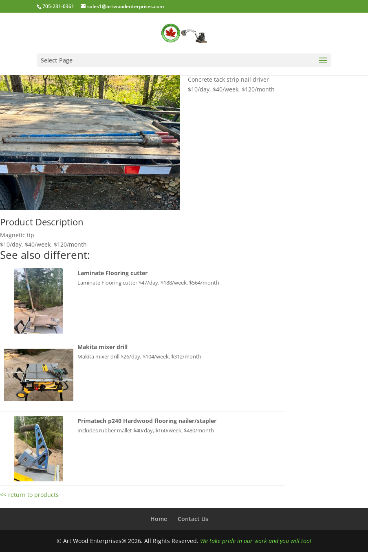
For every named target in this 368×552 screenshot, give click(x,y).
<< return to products (29, 495)
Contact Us (193, 519)
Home (158, 519)
